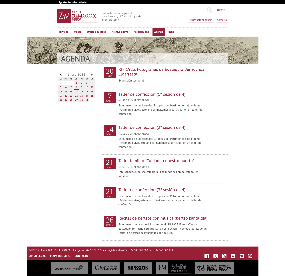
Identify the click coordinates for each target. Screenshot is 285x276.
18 (92, 91)
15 (76, 91)
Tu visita (64, 31)
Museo (78, 31)
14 (71, 91)
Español (222, 9)
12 (60, 91)
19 (60, 95)
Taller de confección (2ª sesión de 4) (152, 127)
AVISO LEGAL (37, 256)
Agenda (158, 31)
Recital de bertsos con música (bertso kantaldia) (163, 218)
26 (60, 99)
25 (92, 95)
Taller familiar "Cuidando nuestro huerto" (156, 160)
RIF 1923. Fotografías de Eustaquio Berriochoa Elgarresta (161, 71)
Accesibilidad (141, 31)
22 (76, 95)
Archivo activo (120, 31)
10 (86, 87)
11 (92, 87)
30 (81, 99)
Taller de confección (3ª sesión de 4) (152, 189)
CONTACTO (81, 256)
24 (86, 95)
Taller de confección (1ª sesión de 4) (152, 94)
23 (81, 95)
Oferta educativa (96, 31)
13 (66, 91)
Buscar (209, 10)
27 (66, 99)
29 (76, 99)
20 (66, 95)
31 (86, 99)
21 (71, 95)
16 (81, 91)
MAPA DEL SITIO (60, 256)
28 (71, 99)
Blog (171, 31)
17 (86, 91)
